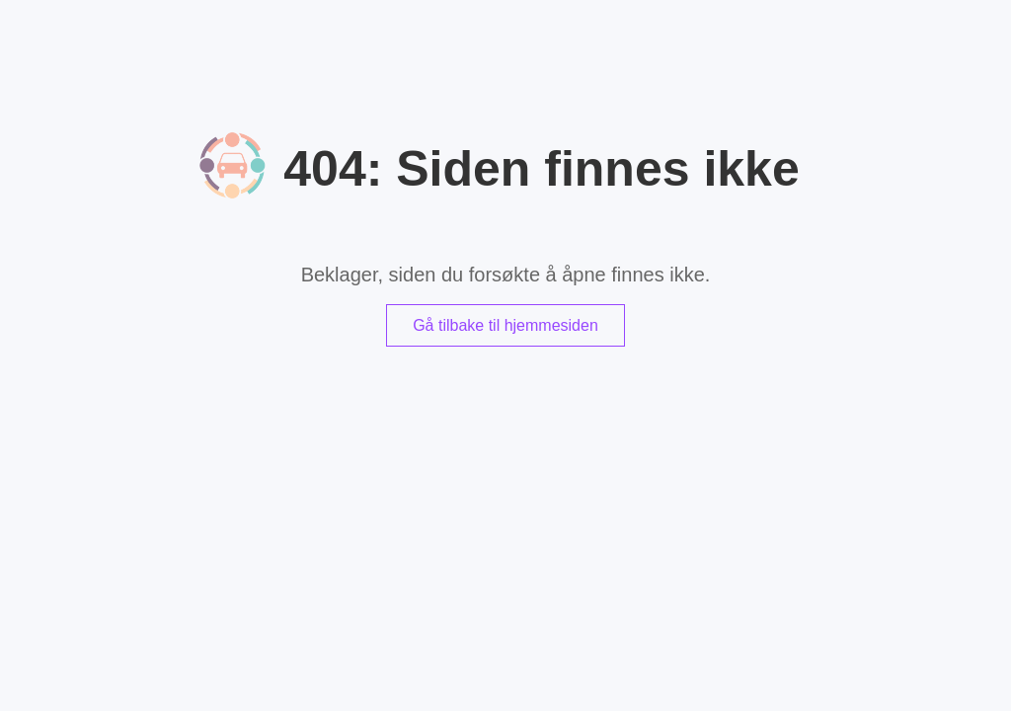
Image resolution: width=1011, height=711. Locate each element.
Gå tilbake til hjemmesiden (505, 325)
